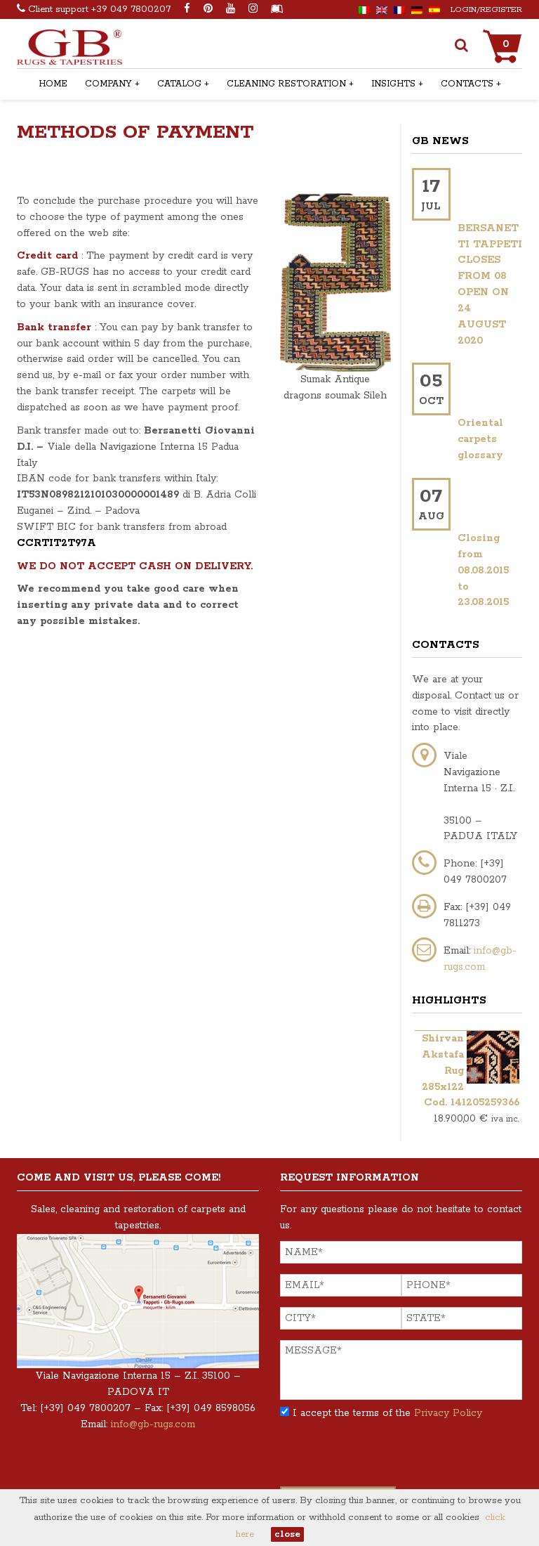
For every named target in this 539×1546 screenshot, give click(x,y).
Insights (393, 84)
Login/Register (486, 9)
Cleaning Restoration (286, 84)
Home (53, 84)
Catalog (179, 84)
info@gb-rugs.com (153, 1424)
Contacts (467, 84)
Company (108, 84)
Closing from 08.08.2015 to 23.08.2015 (483, 570)
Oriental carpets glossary (480, 439)
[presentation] (386, 1458)
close (287, 1534)
